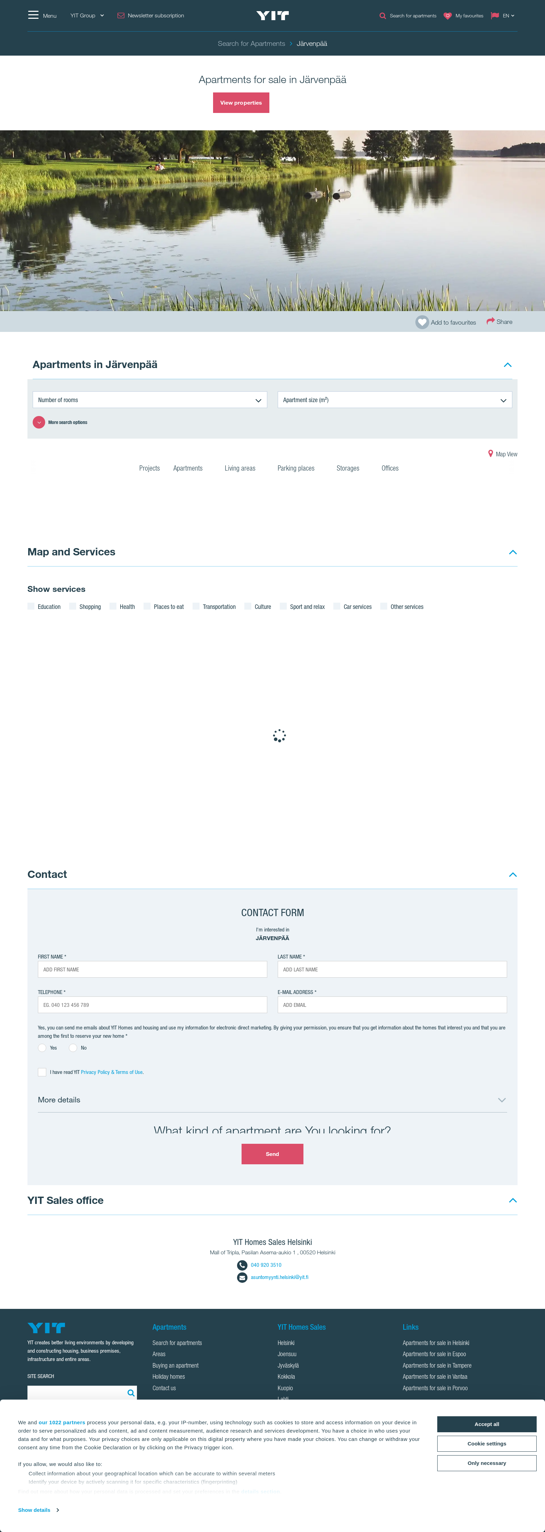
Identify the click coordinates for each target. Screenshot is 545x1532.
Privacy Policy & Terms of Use (112, 1072)
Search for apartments (177, 1343)
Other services (407, 606)
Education (49, 606)
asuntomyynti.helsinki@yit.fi (272, 1277)
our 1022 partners (62, 1422)
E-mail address (295, 992)
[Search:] (130, 1392)
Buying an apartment (175, 1366)
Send (272, 1153)
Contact (47, 873)
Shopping (90, 606)
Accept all (487, 1424)
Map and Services (71, 551)
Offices (394, 469)
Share (499, 321)
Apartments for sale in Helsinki (436, 1343)
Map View (503, 455)
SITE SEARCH (40, 1376)
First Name (50, 956)
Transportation (219, 606)
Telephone (50, 992)
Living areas (244, 469)
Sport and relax (307, 606)
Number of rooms (58, 400)
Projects (149, 469)
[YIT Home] (272, 15)
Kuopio (285, 1389)
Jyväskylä (288, 1366)
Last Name (290, 956)
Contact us (164, 1389)
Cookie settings (486, 1444)
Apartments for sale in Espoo (434, 1355)
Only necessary (487, 1463)
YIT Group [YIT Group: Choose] (87, 15)
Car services (358, 606)
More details (59, 1099)
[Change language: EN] (504, 16)
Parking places (300, 469)
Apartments (192, 469)
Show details (34, 1510)
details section (260, 1491)
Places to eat (169, 606)
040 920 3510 (259, 1265)
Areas (159, 1355)
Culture (263, 606)
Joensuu (287, 1355)
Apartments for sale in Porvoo (435, 1389)
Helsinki (286, 1343)
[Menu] (42, 16)
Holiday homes (169, 1377)
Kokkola (286, 1377)
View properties (241, 102)
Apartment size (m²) (305, 400)
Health (127, 606)
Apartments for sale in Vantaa (435, 1377)
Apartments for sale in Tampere (437, 1366)
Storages (352, 469)
